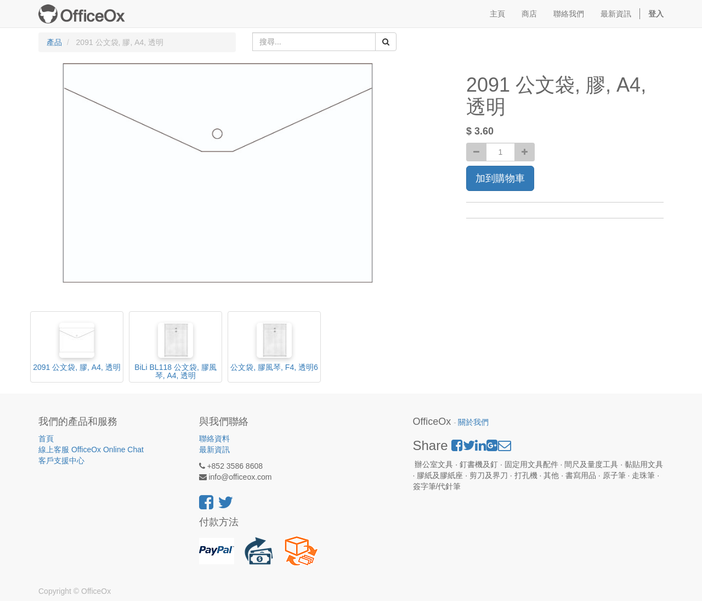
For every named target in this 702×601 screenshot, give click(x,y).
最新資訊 (214, 449)
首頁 (46, 438)
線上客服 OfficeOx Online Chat (91, 449)
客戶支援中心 (61, 460)
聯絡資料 (214, 438)
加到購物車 (500, 178)
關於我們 (473, 422)
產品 (54, 42)
